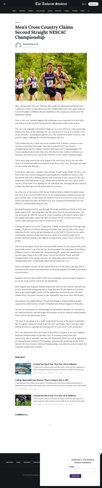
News (14, 11)
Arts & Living (40, 11)
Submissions (37, 462)
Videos (67, 11)
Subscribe (93, 4)
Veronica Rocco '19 (30, 44)
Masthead (27, 462)
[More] (88, 10)
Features (22, 11)
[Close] (99, 453)
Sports (50, 11)
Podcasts (58, 11)
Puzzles (74, 11)
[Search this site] (4, 3)
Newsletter (9, 462)
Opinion (30, 11)
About (83, 11)
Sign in (84, 4)
